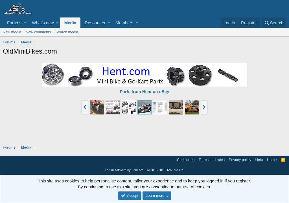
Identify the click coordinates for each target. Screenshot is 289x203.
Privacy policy (240, 160)
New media (12, 32)
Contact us (185, 160)
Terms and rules (212, 160)
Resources (95, 22)
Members (124, 22)
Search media (67, 32)
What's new (43, 22)
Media (70, 22)
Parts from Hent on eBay (144, 91)
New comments (38, 32)
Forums (14, 22)
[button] (25, 22)
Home (272, 160)
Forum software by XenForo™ (144, 170)
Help (259, 160)
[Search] (274, 22)
